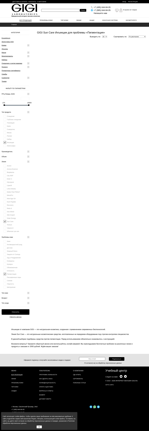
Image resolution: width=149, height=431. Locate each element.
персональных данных (114, 363)
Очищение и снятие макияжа (12, 63)
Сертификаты (78, 379)
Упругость (10, 284)
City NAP (10, 175)
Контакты (32, 2)
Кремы (4, 45)
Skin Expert (11, 215)
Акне (8, 241)
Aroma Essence (12, 169)
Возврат (42, 395)
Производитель (15, 151)
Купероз (10, 264)
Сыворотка (11, 129)
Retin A (9, 208)
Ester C (9, 179)
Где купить (77, 374)
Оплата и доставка (46, 387)
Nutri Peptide (11, 202)
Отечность (10, 271)
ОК (39, 427)
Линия (15, 162)
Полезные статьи (79, 383)
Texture (9, 225)
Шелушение (11, 287)
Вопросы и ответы (46, 391)
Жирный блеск (12, 251)
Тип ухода (15, 303)
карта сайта (109, 384)
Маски (4, 52)
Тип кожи (64, 20)
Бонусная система (110, 20)
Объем (15, 157)
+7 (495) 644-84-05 (17, 409)
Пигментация (11, 274)
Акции (91, 20)
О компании (78, 371)
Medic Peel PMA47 (13, 192)
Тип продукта (15, 112)
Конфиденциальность (47, 383)
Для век (9, 248)
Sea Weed (10, 212)
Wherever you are (13, 231)
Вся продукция (25, 20)
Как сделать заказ (45, 379)
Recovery (10, 205)
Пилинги (5, 67)
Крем (9, 126)
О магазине (41, 2)
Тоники (4, 81)
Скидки (14, 391)
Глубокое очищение (14, 119)
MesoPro (10, 195)
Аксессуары (11, 146)
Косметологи (131, 20)
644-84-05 (102, 7)
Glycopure (10, 182)
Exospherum (6, 38)
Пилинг (9, 136)
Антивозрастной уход (14, 244)
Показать (15, 312)
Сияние (9, 281)
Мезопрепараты (7, 56)
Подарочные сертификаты (11, 70)
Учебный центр (116, 370)
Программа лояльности (48, 374)
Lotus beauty (11, 189)
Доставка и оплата (19, 2)
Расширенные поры (14, 277)
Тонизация (10, 123)
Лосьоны (5, 49)
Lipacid (9, 185)
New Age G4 (11, 198)
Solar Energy (11, 218)
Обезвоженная (12, 267)
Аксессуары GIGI (8, 42)
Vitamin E (10, 228)
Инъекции (10, 142)
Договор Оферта (45, 399)
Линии (78, 20)
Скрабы (4, 74)
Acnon (9, 166)
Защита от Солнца (13, 254)
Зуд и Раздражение (14, 258)
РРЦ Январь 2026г (15, 94)
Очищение (10, 116)
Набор (9, 139)
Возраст (15, 298)
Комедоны (10, 261)
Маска (9, 133)
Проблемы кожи (46, 20)
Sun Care (10, 221)
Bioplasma (10, 172)
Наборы (4, 60)
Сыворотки (5, 78)
